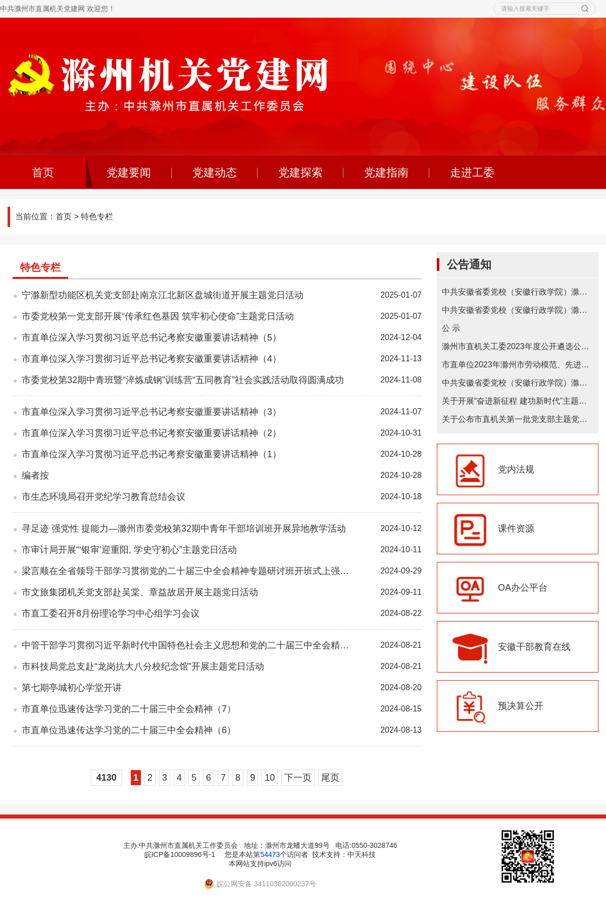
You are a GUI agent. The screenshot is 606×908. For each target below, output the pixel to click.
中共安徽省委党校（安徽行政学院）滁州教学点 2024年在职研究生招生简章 (517, 310)
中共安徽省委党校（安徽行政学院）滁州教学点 (517, 382)
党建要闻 (129, 172)
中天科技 (361, 854)
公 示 (451, 328)
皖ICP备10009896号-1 (179, 854)
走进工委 (472, 172)
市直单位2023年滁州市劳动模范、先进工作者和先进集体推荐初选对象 (517, 364)
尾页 (330, 778)
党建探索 (300, 172)
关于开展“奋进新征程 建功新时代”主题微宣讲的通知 (517, 401)
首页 (64, 216)
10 (270, 778)
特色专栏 (97, 216)
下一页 (298, 778)
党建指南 (386, 172)
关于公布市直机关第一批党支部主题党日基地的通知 (517, 419)
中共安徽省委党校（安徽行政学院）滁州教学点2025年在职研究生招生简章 (517, 292)
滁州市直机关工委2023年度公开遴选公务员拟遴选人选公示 (517, 346)
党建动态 (214, 172)
